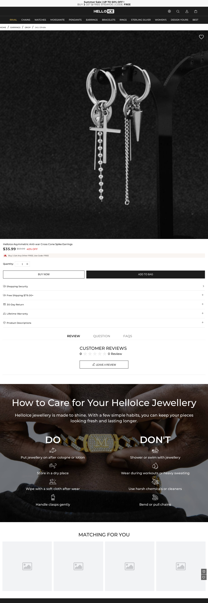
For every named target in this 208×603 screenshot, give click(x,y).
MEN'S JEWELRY (19, 11)
